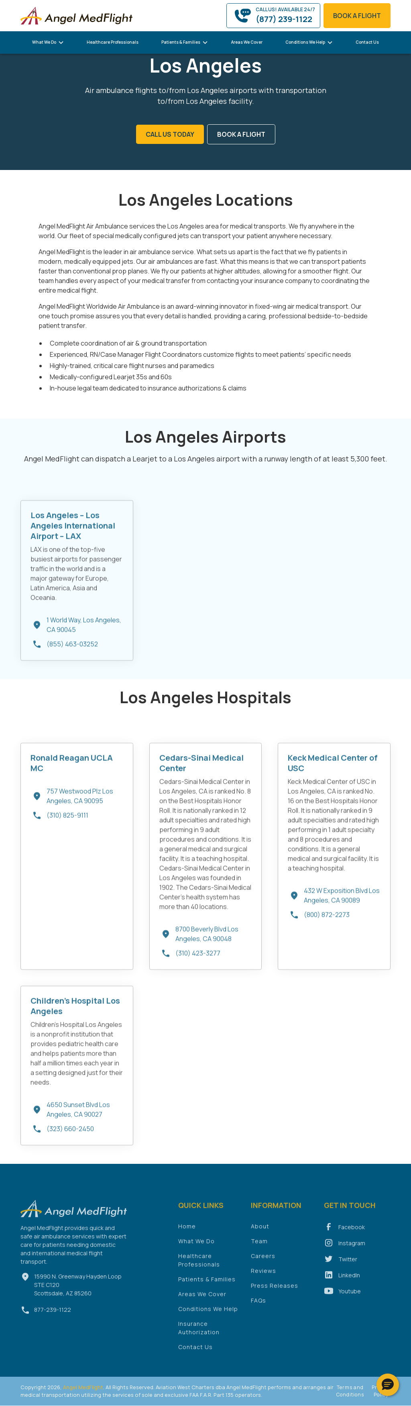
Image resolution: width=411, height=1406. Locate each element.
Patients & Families (207, 1284)
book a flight (357, 15)
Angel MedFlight (82, 1387)
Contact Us (367, 42)
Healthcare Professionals (112, 42)
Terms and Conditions (350, 1391)
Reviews (263, 1275)
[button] (48, 42)
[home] (76, 15)
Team (259, 1246)
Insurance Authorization (199, 1333)
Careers (263, 1260)
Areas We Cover (246, 42)
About (260, 1231)
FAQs (258, 1305)
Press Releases (274, 1290)
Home (187, 1231)
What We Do (196, 1246)
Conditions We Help (208, 1313)
